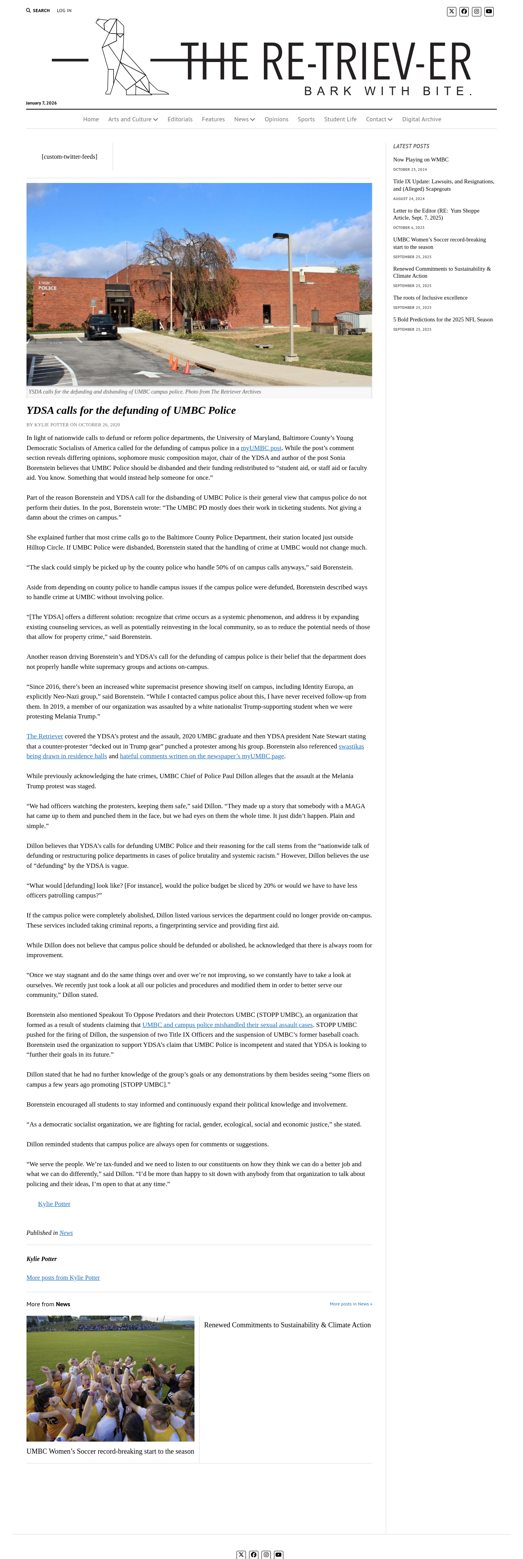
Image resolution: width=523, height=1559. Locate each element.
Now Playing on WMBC (421, 159)
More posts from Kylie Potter (63, 1277)
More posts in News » (351, 1304)
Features (213, 119)
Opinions (276, 119)
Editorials (180, 119)
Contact (376, 119)
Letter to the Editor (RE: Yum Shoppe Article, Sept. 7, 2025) (436, 214)
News (241, 119)
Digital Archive (421, 119)
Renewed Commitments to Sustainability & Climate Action (287, 1325)
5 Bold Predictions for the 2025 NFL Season (443, 319)
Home (91, 119)
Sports (306, 119)
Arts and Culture (130, 119)
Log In (64, 10)
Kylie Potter (54, 1204)
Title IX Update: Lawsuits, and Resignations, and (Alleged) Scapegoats (444, 185)
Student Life (340, 119)
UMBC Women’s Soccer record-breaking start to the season (110, 1451)
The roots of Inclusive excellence (430, 297)
